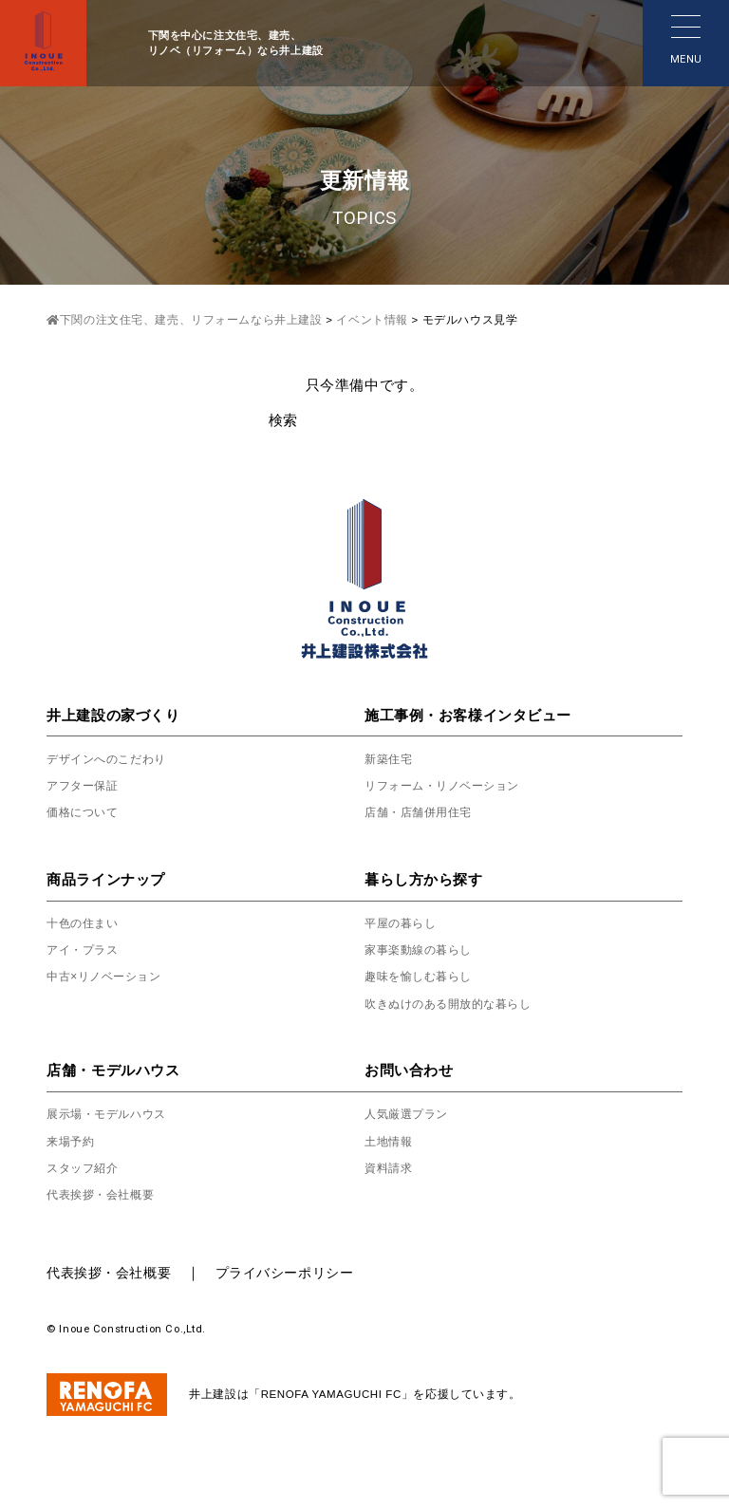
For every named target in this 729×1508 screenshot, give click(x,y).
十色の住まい (88, 922)
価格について (88, 811)
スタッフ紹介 (88, 1167)
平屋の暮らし (405, 922)
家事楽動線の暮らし (426, 949)
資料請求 (392, 1167)
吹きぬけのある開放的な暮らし (461, 1003)
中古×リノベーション (113, 975)
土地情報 (392, 1140)
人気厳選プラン (412, 1113)
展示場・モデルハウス (116, 1113)
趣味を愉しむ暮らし (426, 975)
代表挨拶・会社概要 (109, 1193)
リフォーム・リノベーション (454, 784)
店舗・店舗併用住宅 (426, 811)
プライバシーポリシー (298, 1272)
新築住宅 (392, 758)
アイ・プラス (88, 949)
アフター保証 (88, 784)
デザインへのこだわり (116, 758)
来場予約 (74, 1140)
